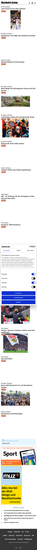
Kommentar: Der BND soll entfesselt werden (18, 36)
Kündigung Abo (28, 539)
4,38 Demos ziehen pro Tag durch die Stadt (17, 117)
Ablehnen (18, 302)
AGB (33, 535)
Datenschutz (19, 535)
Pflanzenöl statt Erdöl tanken (12, 144)
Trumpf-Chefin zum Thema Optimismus (16, 170)
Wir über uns (27, 535)
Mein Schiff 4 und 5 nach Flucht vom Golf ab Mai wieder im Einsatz (19, 519)
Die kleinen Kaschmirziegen (12, 414)
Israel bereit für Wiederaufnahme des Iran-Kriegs (16, 510)
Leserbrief (20, 539)
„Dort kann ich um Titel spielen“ (13, 9)
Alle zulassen (18, 293)
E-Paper (27, 531)
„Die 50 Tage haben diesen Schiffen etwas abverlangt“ (17, 513)
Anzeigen (10, 531)
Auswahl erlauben (18, 297)
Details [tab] (18, 250)
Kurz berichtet (6, 359)
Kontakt (5, 535)
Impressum (11, 535)
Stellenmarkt (6, 443)
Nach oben (18, 548)
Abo (23, 531)
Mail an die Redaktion (10, 539)
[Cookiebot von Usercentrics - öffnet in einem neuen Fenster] (29, 247)
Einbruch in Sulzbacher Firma (11, 522)
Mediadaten (17, 531)
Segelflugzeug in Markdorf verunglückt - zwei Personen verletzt (20, 515)
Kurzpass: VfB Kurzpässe (10, 225)
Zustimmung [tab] (6, 250)
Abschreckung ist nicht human (12, 62)
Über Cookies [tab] (30, 250)
